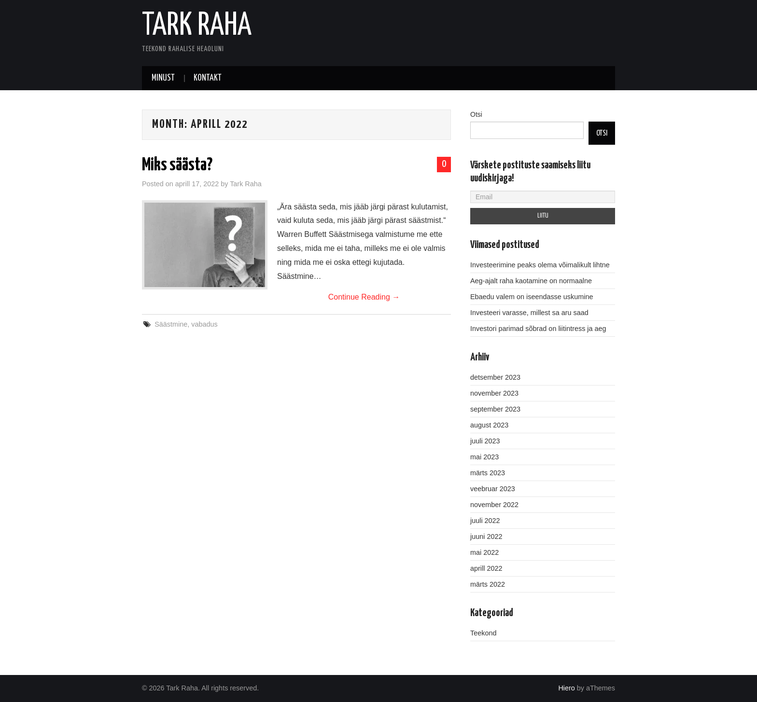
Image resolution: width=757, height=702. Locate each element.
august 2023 (489, 425)
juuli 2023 (485, 441)
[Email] (542, 197)
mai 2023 (484, 457)
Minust (163, 78)
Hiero (566, 688)
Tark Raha (197, 26)
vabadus (204, 324)
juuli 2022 (485, 520)
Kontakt (208, 78)
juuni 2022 (486, 536)
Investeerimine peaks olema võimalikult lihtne (540, 265)
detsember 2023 (495, 377)
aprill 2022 (486, 568)
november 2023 (494, 393)
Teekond (483, 633)
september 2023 (495, 409)
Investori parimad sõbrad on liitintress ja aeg (538, 328)
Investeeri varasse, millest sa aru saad (529, 313)
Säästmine (170, 324)
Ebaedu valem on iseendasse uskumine (531, 297)
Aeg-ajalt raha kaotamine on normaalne (531, 281)
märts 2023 (487, 473)
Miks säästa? (177, 165)
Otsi (476, 114)
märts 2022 (487, 584)
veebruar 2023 (492, 489)
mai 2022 (484, 552)
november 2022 (494, 505)
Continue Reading (364, 297)
